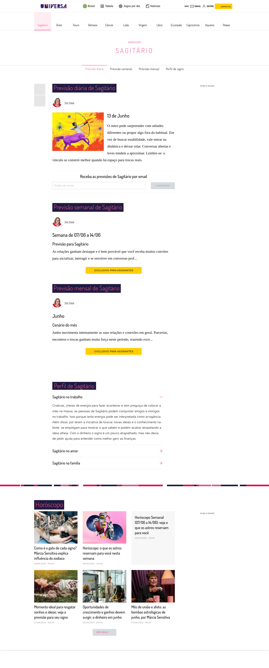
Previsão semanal (121, 69)
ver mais (104, 643)
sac (186, 6)
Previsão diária (94, 69)
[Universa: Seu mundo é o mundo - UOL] (53, 6)
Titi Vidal (69, 103)
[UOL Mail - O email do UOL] (195, 6)
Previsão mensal (149, 69)
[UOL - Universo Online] (69, 6)
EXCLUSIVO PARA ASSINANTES (113, 270)
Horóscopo (134, 42)
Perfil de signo (175, 69)
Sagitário (135, 50)
